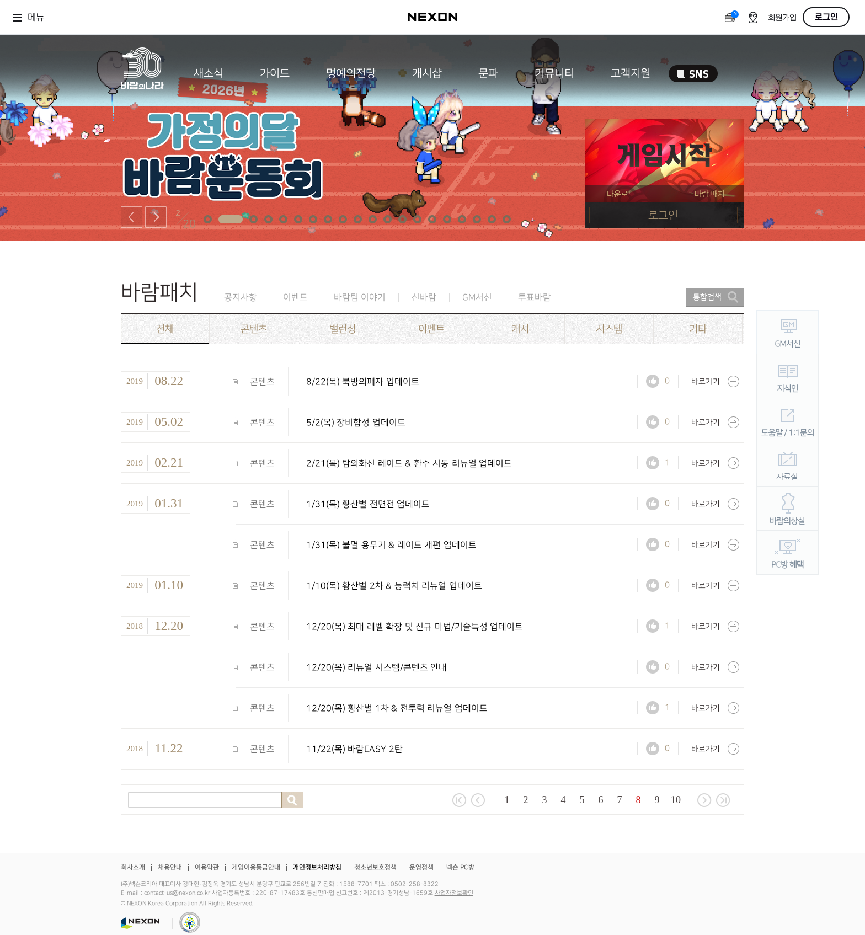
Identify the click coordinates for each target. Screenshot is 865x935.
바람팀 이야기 (360, 297)
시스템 (609, 329)
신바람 (424, 297)
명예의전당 (351, 73)
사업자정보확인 (454, 893)
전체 (165, 329)
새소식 (208, 73)
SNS (693, 73)
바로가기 (715, 381)
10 (676, 799)
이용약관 (207, 867)
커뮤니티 (554, 73)
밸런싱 (342, 329)
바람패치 (159, 292)
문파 (488, 73)
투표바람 (534, 297)
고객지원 (630, 73)
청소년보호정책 (375, 867)
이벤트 (295, 297)
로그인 (826, 17)
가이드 (275, 73)
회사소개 (133, 867)
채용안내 (170, 867)
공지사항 (240, 297)
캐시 (520, 329)
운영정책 (421, 867)
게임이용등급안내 (256, 867)
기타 (698, 329)
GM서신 (477, 297)
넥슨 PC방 (460, 867)
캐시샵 (427, 73)
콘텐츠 (254, 329)
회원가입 (782, 18)
